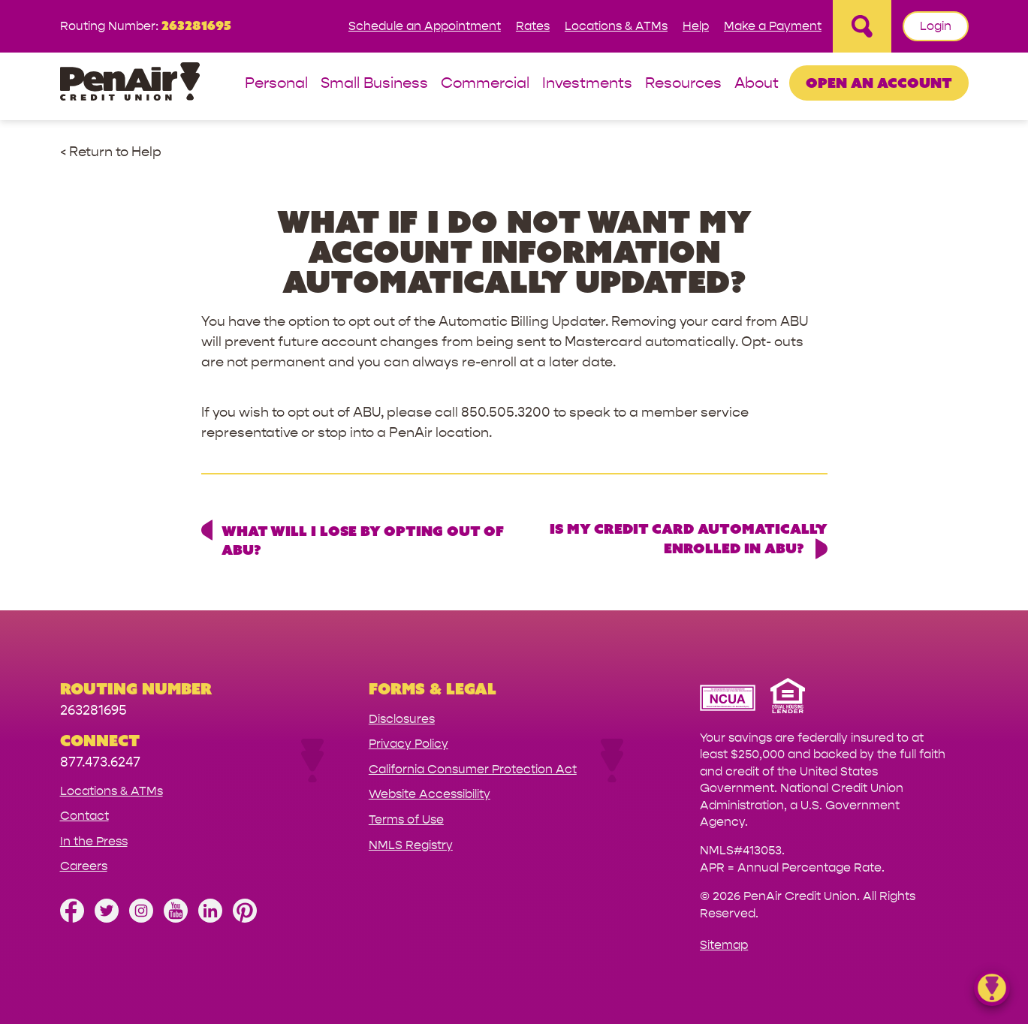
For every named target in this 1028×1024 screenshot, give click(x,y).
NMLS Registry (411, 845)
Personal (276, 84)
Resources (683, 84)
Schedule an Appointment (424, 26)
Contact (84, 816)
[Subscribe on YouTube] (176, 918)
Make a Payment (772, 26)
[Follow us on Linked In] (210, 918)
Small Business (374, 84)
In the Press (94, 841)
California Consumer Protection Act (473, 769)
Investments (587, 84)
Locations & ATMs (616, 26)
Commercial (485, 84)
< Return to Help (110, 152)
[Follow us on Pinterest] (245, 918)
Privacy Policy (408, 743)
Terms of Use (406, 819)
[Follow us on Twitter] (107, 918)
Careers (83, 866)
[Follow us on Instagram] (141, 918)
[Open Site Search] (862, 26)
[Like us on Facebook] (72, 918)
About (756, 84)
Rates (533, 26)
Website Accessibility (429, 794)
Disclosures (402, 719)
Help (696, 26)
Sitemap (724, 945)
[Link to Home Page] (130, 83)
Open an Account (879, 83)
